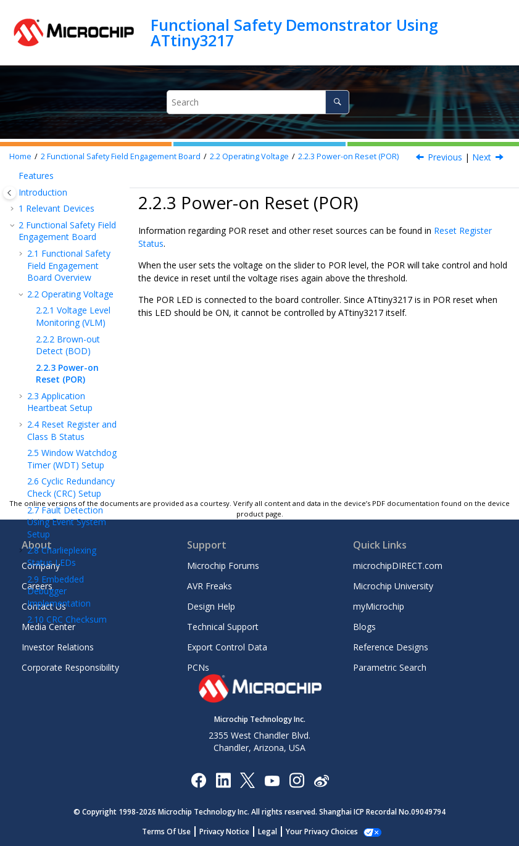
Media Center (48, 626)
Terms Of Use (173, 831)
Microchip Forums (223, 565)
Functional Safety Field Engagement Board (121, 156)
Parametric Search (389, 667)
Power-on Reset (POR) (348, 156)
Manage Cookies (322, 831)
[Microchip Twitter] (247, 779)
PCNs (198, 667)
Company (41, 565)
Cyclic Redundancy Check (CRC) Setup (71, 422)
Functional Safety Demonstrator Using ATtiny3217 (294, 32)
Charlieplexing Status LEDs (61, 491)
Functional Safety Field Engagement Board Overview (68, 200)
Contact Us (44, 606)
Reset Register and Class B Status (72, 365)
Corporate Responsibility (70, 667)
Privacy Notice (231, 831)
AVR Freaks (209, 586)
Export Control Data (227, 647)
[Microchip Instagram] (296, 779)
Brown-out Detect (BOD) (68, 280)
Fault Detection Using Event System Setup (66, 457)
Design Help (211, 606)
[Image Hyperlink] (272, 779)
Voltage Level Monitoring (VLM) (73, 251)
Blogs (364, 626)
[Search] (337, 102)
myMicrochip (378, 606)
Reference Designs (390, 647)
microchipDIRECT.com (397, 565)
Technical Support (223, 626)
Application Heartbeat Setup (60, 337)
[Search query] (258, 102)
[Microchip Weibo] (321, 779)
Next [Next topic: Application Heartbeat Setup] (481, 157)
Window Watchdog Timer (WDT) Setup (72, 393)
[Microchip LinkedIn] (223, 779)
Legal (274, 831)
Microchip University (393, 586)
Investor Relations (58, 647)
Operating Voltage (249, 156)
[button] (22, 188)
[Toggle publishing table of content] (9, 192)
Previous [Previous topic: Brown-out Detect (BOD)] (445, 157)
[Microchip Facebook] (198, 779)
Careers (37, 586)
